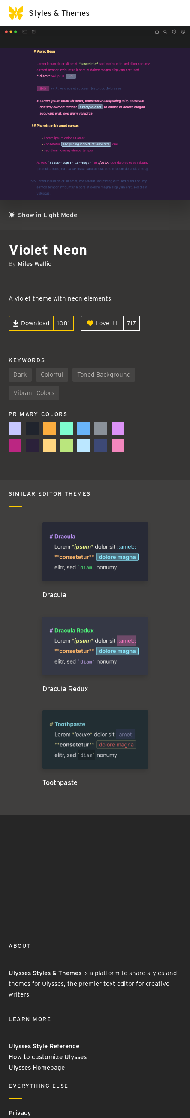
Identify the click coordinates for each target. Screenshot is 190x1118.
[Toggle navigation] (172, 12)
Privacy (20, 1113)
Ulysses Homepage (37, 1067)
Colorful (52, 374)
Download (31, 323)
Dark (20, 374)
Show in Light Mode (43, 215)
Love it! (102, 323)
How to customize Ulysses (48, 1057)
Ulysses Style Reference (44, 1046)
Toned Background (103, 374)
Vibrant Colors (33, 393)
